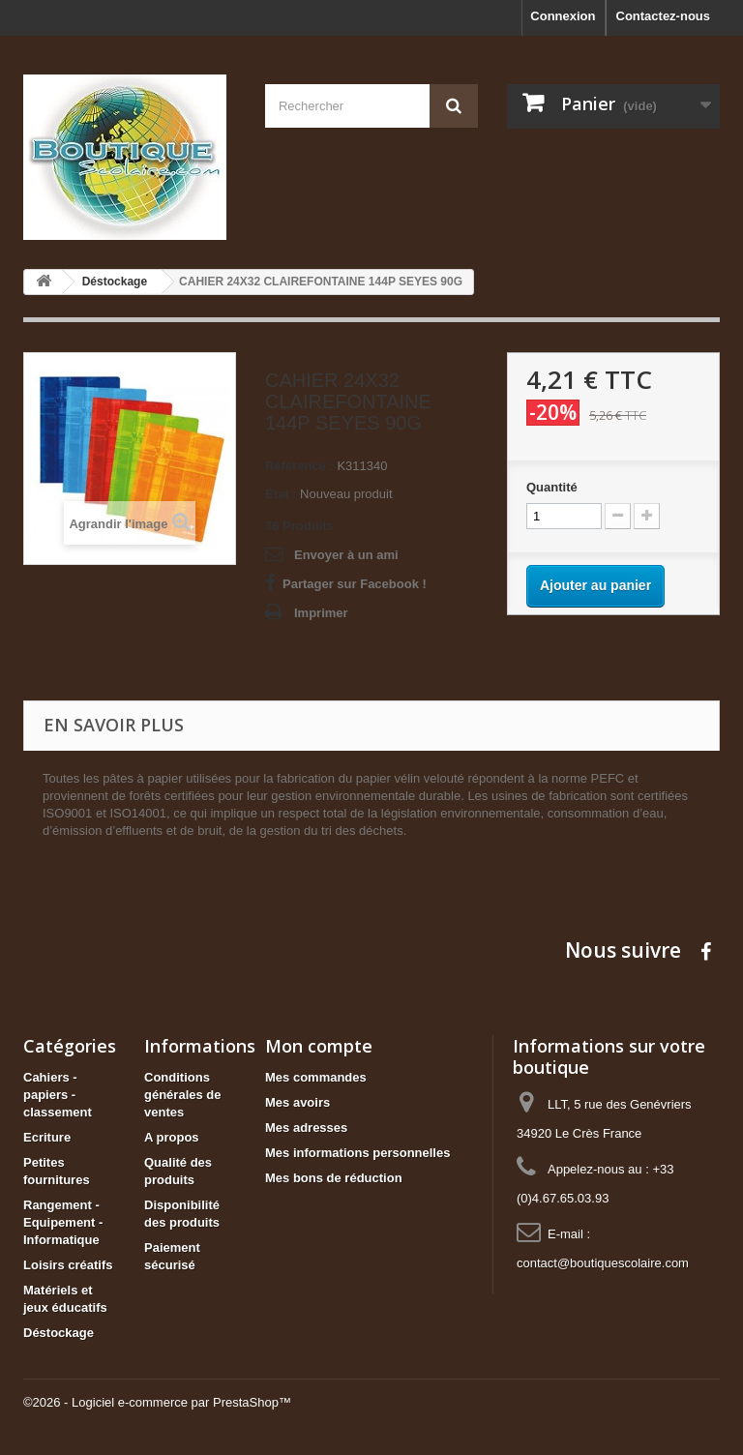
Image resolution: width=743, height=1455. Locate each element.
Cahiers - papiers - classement (57, 1094)
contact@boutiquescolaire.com (603, 1263)
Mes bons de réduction (333, 1178)
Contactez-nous (663, 16)
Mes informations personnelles (357, 1152)
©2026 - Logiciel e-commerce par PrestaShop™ (157, 1402)
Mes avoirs (297, 1102)
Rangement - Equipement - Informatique (63, 1222)
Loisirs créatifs (68, 1265)
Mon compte (318, 1045)
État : (281, 494)
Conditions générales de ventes (183, 1094)
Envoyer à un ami (346, 555)
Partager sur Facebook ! (354, 584)
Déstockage (58, 1332)
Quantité (552, 487)
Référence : (299, 466)
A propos (171, 1137)
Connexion (562, 16)
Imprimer (321, 613)
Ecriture (47, 1137)
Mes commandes (316, 1077)
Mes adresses (306, 1127)
